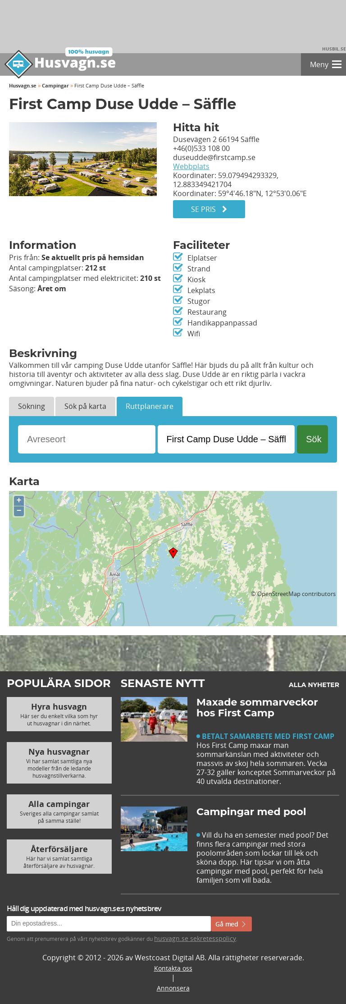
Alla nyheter (314, 685)
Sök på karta (85, 406)
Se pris (209, 209)
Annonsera (173, 988)
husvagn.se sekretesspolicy (195, 938)
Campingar (55, 85)
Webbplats (191, 166)
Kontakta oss (173, 968)
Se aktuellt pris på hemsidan (92, 257)
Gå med (231, 924)
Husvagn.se (22, 85)
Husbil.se (334, 48)
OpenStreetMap (278, 594)
